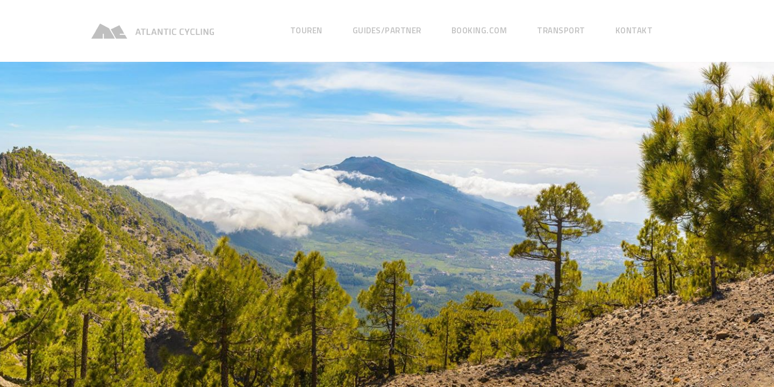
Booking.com (479, 30)
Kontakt (634, 30)
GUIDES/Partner (387, 30)
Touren (306, 30)
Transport (561, 30)
